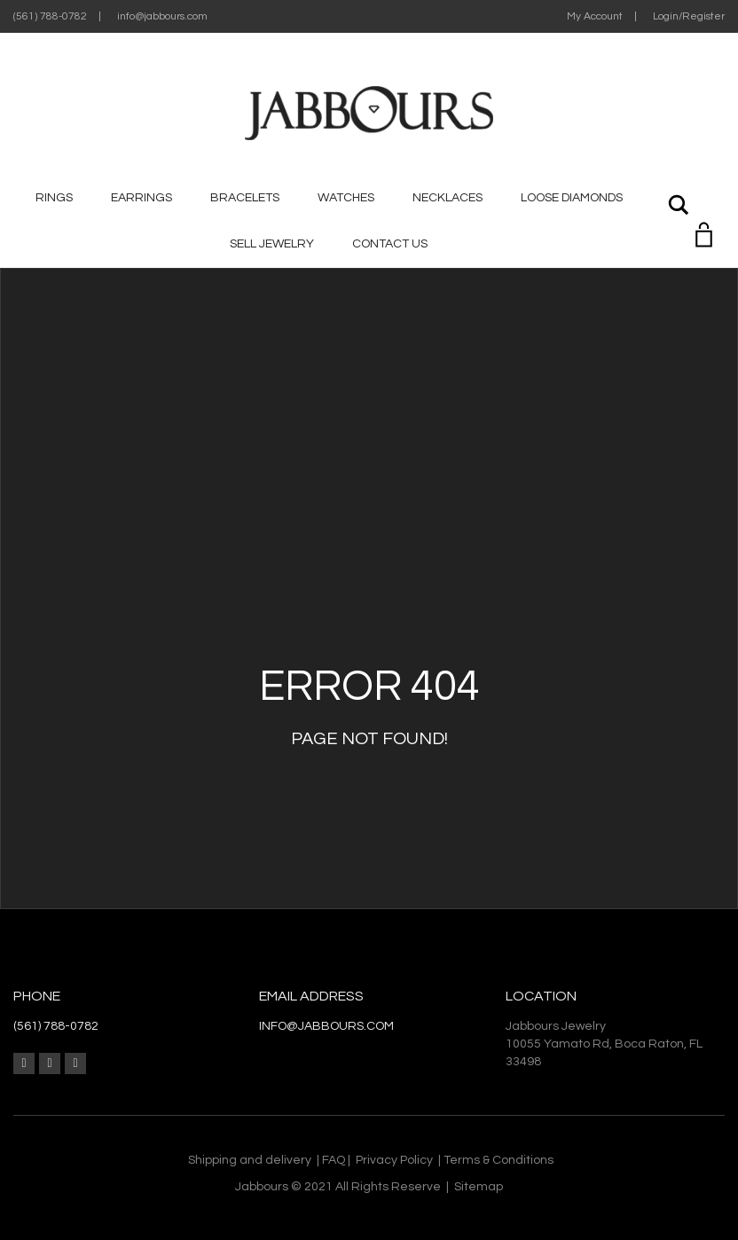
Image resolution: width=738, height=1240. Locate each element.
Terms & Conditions (499, 1160)
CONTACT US (390, 244)
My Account (595, 16)
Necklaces (447, 198)
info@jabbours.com (326, 1026)
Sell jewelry (272, 244)
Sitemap (478, 1187)
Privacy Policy (394, 1160)
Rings (54, 198)
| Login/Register (679, 16)
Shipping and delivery (249, 1160)
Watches (346, 198)
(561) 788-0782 (50, 16)
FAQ (333, 1160)
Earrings (141, 198)
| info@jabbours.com (153, 16)
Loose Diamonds (572, 198)
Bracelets (244, 198)
